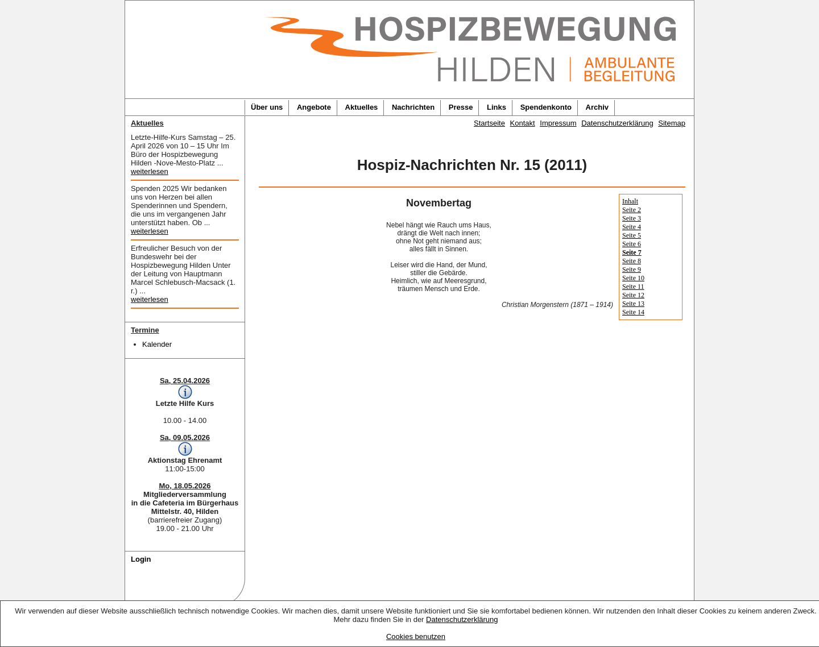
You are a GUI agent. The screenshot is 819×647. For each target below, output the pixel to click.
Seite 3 (631, 218)
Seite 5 (631, 235)
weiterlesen (149, 171)
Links (496, 107)
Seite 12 (633, 295)
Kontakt (522, 123)
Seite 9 (631, 269)
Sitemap (671, 123)
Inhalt (630, 201)
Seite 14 (633, 312)
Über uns (267, 107)
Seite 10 (633, 278)
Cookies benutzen (415, 636)
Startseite (489, 123)
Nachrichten (413, 107)
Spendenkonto (546, 107)
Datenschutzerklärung (462, 619)
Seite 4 (631, 227)
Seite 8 (631, 261)
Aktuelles (361, 107)
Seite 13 (633, 304)
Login (141, 559)
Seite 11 (633, 287)
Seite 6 (631, 244)
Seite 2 (631, 210)
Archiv (597, 107)
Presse (461, 107)
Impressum (558, 123)
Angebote (314, 107)
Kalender (157, 344)
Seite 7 (632, 252)
